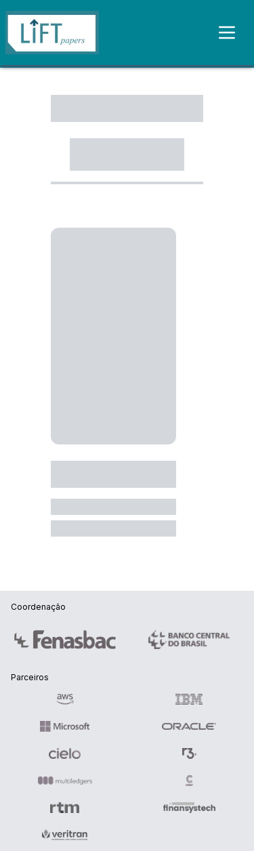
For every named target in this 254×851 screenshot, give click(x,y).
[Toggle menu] (235, 32)
